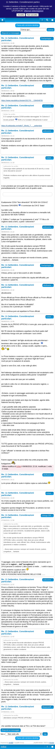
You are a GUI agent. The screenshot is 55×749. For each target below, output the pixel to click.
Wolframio (48, 285)
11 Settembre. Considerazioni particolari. (24, 2)
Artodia (51, 743)
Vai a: (3, 734)
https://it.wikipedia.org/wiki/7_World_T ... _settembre (21, 126)
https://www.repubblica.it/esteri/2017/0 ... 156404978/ (22, 100)
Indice (3, 746)
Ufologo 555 (47, 516)
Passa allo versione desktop (27, 25)
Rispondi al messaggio (11, 33)
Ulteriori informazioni (33, 11)
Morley (49, 632)
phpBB (11, 743)
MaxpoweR (47, 707)
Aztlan (49, 158)
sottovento (48, 86)
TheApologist (47, 38)
